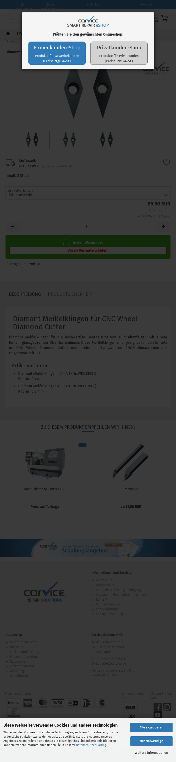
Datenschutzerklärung (91, 745)
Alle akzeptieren (151, 727)
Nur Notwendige (151, 741)
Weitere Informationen (151, 753)
